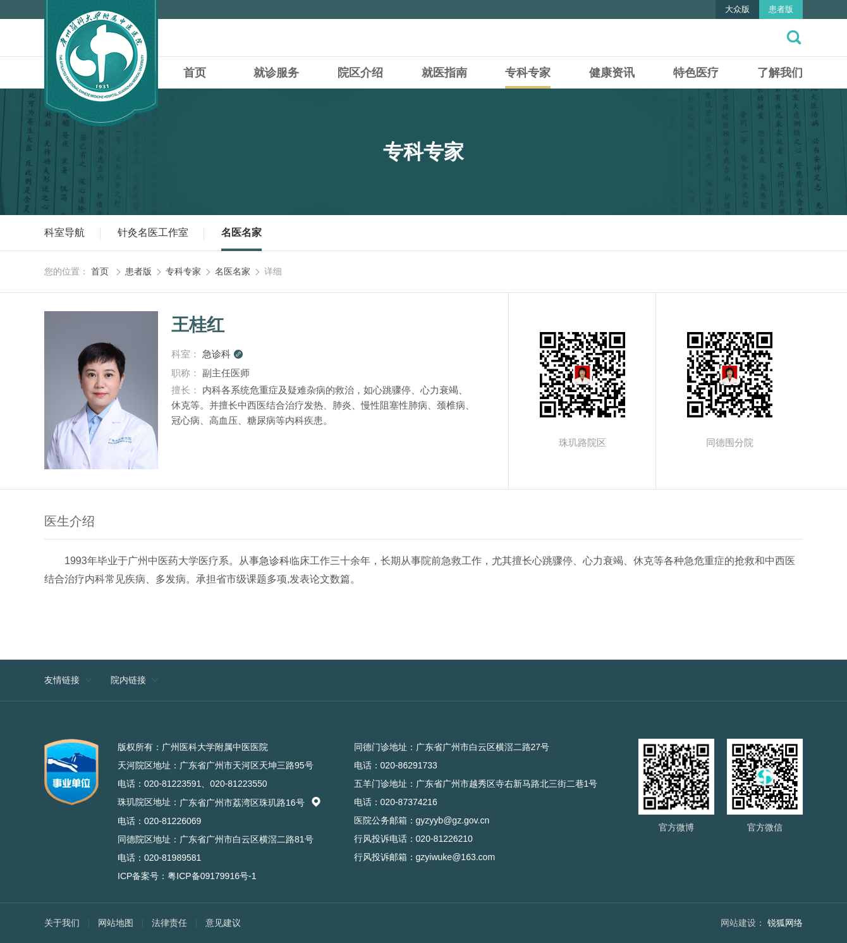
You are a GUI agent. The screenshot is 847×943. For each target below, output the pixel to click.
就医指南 (444, 72)
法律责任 (169, 923)
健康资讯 (612, 72)
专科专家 (528, 72)
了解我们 (780, 72)
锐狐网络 (785, 923)
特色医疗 (696, 72)
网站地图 (115, 923)
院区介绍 (360, 72)
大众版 (737, 9)
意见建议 (223, 923)
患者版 (781, 9)
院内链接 (128, 680)
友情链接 (62, 680)
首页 (194, 72)
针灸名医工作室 (153, 232)
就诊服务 (276, 72)
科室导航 (64, 232)
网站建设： (743, 923)
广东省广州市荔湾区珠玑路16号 (250, 803)
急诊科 (222, 353)
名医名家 (241, 232)
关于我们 (62, 923)
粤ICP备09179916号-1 (212, 876)
